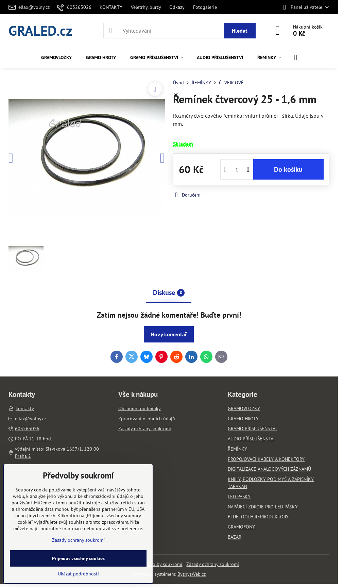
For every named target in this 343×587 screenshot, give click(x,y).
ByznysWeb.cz (191, 574)
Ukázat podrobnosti (78, 574)
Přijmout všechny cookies (78, 558)
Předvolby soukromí (161, 564)
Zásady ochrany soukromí (212, 564)
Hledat (239, 30)
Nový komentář (169, 334)
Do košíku (288, 169)
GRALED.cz (40, 30)
